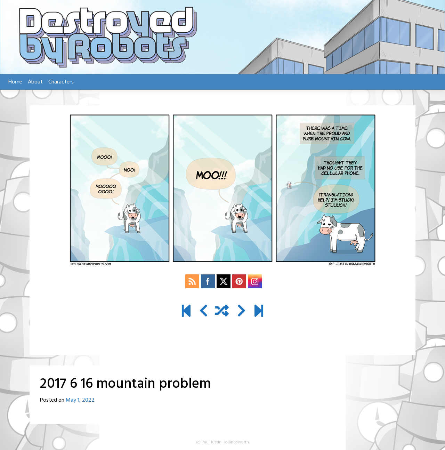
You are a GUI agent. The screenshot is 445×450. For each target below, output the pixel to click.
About (35, 82)
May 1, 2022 (80, 400)
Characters (61, 82)
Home (15, 82)
